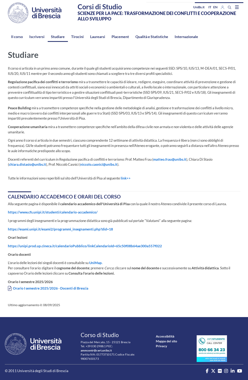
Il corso (17, 36)
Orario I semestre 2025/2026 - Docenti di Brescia (50, 288)
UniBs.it (199, 7)
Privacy (161, 346)
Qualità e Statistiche (151, 36)
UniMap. (96, 263)
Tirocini (77, 36)
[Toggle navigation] (237, 7)
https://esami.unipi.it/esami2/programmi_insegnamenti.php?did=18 (60, 229)
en (215, 7)
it (209, 7)
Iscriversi (36, 36)
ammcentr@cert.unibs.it (96, 350)
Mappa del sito (166, 341)
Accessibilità (165, 336)
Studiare (58, 36)
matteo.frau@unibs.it (169, 159)
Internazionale (186, 36)
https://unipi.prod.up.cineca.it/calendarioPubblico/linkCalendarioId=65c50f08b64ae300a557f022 (85, 246)
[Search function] (229, 7)
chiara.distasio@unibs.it (27, 164)
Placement (120, 36)
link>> (126, 178)
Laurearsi (97, 36)
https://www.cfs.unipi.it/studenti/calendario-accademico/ (53, 212)
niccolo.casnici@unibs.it (98, 164)
